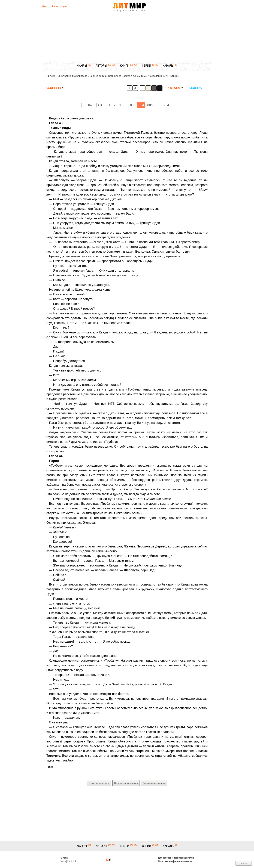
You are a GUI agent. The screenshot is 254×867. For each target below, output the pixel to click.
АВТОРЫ (101, 65)
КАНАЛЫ (168, 65)
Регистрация (59, 6)
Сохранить (195, 87)
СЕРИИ (146, 65)
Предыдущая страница (126, 783)
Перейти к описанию (99, 783)
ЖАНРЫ (82, 65)
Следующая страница (154, 783)
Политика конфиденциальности (175, 861)
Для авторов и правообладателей (176, 857)
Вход (45, 6)
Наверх (243, 863)
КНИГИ (124, 65)
